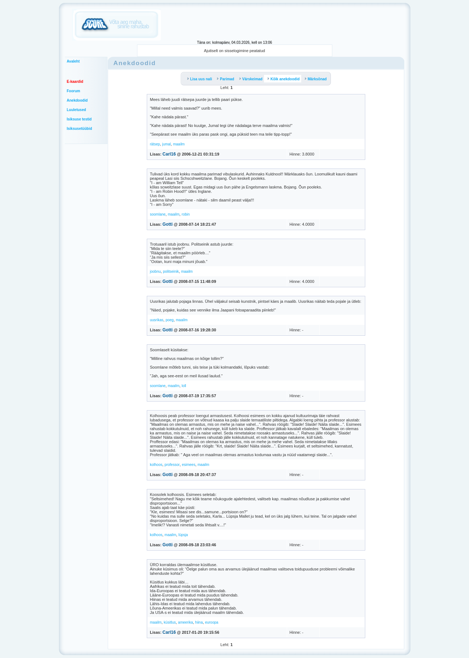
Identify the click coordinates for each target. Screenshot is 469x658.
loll (184, 386)
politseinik (171, 271)
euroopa (211, 622)
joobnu (155, 271)
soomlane (158, 214)
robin (185, 214)
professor (172, 465)
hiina (199, 622)
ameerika (185, 622)
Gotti (167, 224)
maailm (178, 144)
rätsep (155, 144)
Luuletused (76, 110)
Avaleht (73, 61)
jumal (166, 144)
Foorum (73, 91)
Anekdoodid (77, 100)
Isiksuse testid (79, 119)
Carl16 (169, 154)
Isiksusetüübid (79, 129)
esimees (188, 465)
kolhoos (156, 465)
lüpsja (183, 535)
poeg (170, 320)
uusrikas (156, 320)
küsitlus (170, 622)
